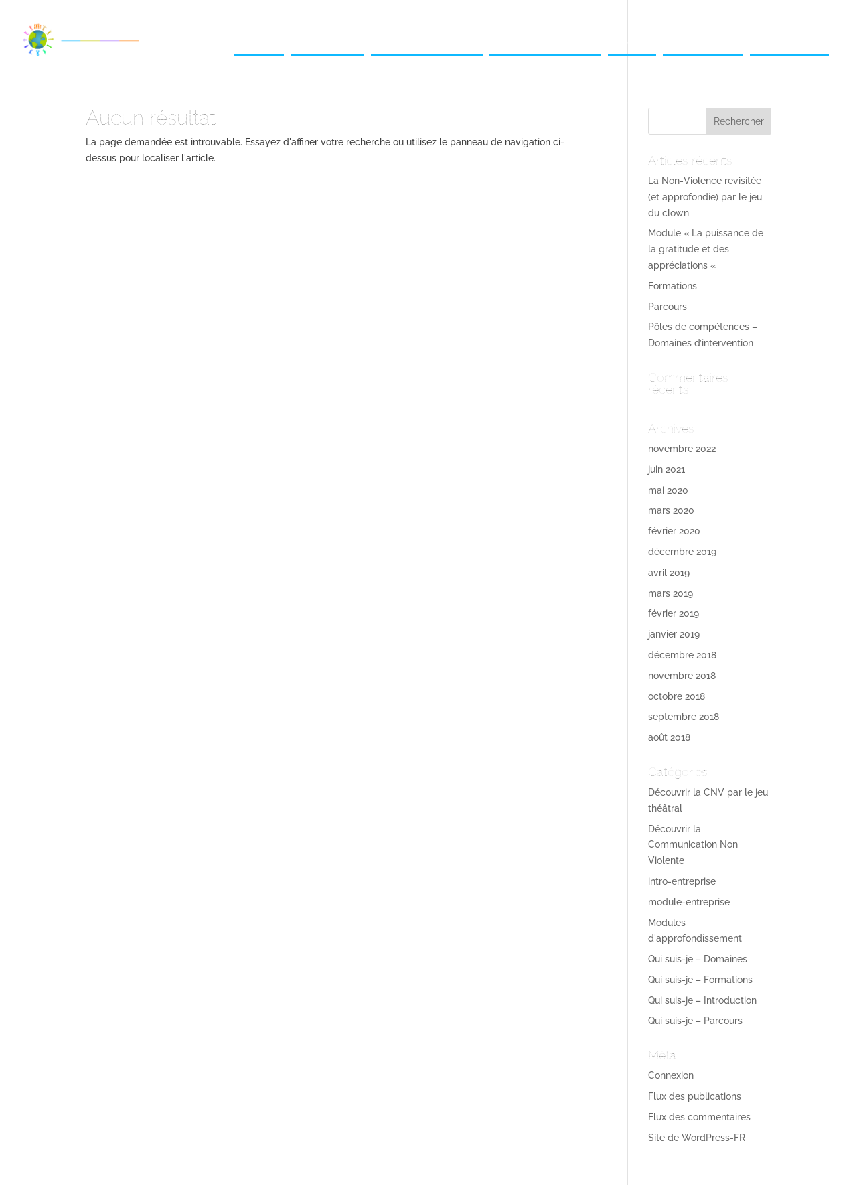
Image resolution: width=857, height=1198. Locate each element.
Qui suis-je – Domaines (697, 959)
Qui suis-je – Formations (700, 979)
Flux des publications (694, 1096)
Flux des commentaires (699, 1117)
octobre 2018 (676, 696)
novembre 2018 (682, 675)
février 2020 (674, 531)
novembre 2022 (682, 448)
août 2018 (669, 737)
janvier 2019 (674, 634)
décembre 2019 (682, 551)
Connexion (671, 1075)
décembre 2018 (682, 655)
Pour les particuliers (545, 41)
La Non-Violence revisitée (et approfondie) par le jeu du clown (705, 196)
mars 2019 (670, 593)
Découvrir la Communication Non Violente (693, 845)
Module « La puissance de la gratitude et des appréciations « (705, 249)
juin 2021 (666, 469)
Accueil (258, 41)
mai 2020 (668, 490)
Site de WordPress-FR (696, 1137)
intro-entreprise (682, 881)
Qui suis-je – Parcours (695, 1020)
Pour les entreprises (427, 41)
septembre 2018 (683, 716)
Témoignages (703, 41)
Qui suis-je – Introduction (702, 1000)
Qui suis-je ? (327, 41)
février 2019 (673, 613)
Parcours (667, 306)
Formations (672, 286)
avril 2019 (669, 572)
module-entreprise (689, 902)
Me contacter (789, 41)
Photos (632, 41)
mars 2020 (671, 510)
